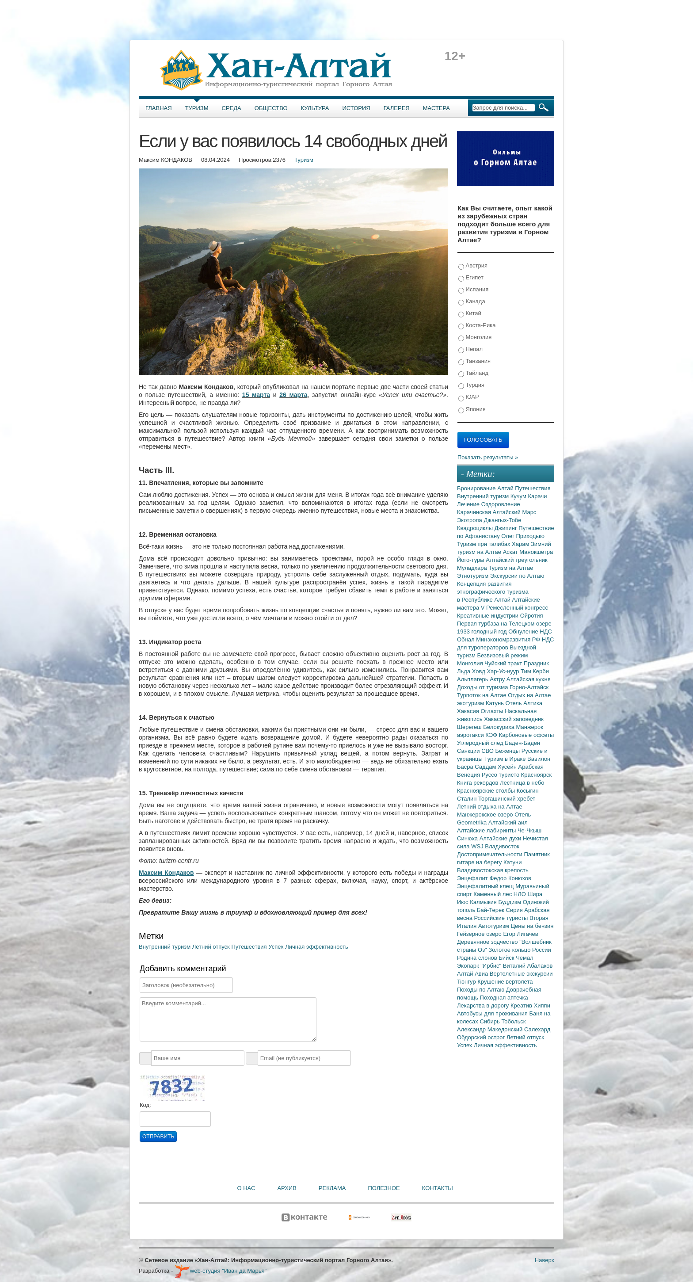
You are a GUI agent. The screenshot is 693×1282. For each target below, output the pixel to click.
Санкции (469, 751)
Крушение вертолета (505, 981)
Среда (231, 108)
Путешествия (249, 946)
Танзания (474, 361)
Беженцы (508, 751)
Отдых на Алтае (529, 695)
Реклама (332, 1188)
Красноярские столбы (487, 790)
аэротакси (471, 735)
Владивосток (502, 846)
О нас (246, 1188)
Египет (471, 278)
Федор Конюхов (510, 878)
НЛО (521, 894)
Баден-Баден (522, 743)
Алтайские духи (501, 838)
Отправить (158, 1136)
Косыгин (528, 790)
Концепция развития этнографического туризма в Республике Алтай (493, 591)
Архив (286, 1188)
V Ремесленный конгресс (514, 607)
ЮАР (468, 397)
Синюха (468, 838)
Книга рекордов (478, 782)
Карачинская (475, 512)
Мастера (436, 108)
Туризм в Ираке (506, 758)
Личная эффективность (316, 946)
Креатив (522, 1005)
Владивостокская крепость (493, 870)
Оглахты (493, 711)
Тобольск (513, 1021)
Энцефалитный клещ (486, 886)
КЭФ (492, 735)
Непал (470, 349)
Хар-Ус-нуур (504, 671)
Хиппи (542, 1005)
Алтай (506, 488)
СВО (488, 751)
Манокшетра (536, 552)
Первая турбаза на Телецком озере (504, 623)
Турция (471, 385)
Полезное (384, 1188)
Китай (469, 313)
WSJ (478, 846)
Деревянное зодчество (488, 942)
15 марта (256, 394)
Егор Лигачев (520, 934)
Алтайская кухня (528, 679)
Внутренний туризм (165, 946)
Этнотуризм (473, 575)
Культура (315, 108)
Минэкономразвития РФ (509, 639)
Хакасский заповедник (514, 719)
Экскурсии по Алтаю (517, 575)
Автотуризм (494, 926)
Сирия (515, 910)
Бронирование (477, 488)
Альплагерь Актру (481, 679)
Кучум (519, 496)
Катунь (496, 703)
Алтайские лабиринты (487, 830)
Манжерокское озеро (485, 814)
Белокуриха (499, 727)
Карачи (537, 496)
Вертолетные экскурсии (521, 973)
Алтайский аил (508, 822)
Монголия (474, 337)
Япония (472, 409)
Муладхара (472, 568)
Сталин (467, 798)
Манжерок (529, 727)
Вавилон (538, 758)
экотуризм (471, 703)
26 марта (293, 394)
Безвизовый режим (502, 655)
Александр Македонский (490, 1029)
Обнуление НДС (530, 631)
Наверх (544, 1260)
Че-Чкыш (529, 830)
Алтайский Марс (515, 512)
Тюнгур (467, 981)
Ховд (479, 671)
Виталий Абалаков (528, 965)
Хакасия (469, 711)
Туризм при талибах (484, 544)
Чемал (524, 957)
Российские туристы (502, 918)
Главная (158, 108)
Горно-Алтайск (529, 687)
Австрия (472, 266)
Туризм (197, 108)
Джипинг (507, 528)
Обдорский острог (481, 1037)
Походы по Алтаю (481, 989)
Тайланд (473, 373)
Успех (276, 946)
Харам (521, 544)
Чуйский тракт (504, 663)
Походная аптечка (504, 997)
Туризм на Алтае (510, 568)
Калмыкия (484, 902)
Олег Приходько (522, 536)
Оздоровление (500, 504)
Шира (534, 894)
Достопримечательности (490, 854)
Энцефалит (473, 878)
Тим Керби (535, 671)
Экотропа (470, 520)
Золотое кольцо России (519, 949)
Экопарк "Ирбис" (480, 965)
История (356, 108)
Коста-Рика (476, 325)
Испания (473, 290)
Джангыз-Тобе (502, 520)
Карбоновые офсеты (526, 735)
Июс (463, 902)
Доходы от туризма (483, 687)
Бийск (507, 957)
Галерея (397, 108)
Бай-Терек (491, 910)
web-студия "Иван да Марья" (221, 1270)
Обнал (466, 639)
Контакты (437, 1188)
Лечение (469, 504)
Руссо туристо (501, 774)
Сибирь (490, 1021)
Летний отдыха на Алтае (489, 806)
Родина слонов (478, 957)
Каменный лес (493, 894)
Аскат (511, 552)
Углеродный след (481, 743)
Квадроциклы (476, 528)
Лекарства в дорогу (483, 1005)
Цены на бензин (531, 926)
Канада (471, 301)
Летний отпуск (212, 946)
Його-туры (471, 560)
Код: (145, 1105)
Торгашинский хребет (506, 798)
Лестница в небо (522, 782)
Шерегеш (470, 727)
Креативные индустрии (488, 615)
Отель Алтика (524, 703)
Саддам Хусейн (496, 766)
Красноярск (536, 774)
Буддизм (511, 902)
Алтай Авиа (473, 973)
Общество (271, 108)
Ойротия (531, 615)
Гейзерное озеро (480, 934)
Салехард (537, 1029)
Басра (466, 766)
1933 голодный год (482, 631)
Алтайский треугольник (517, 560)
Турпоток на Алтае (482, 695)
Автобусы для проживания (493, 1013)
